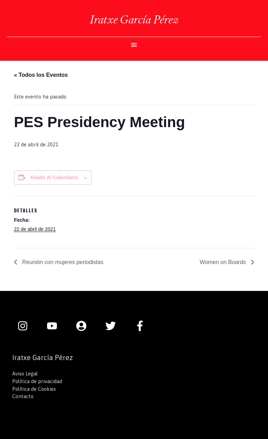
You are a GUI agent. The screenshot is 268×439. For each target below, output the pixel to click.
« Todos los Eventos (41, 75)
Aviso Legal (25, 373)
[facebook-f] (141, 325)
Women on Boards (223, 262)
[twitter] (114, 325)
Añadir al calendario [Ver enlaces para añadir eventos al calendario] (54, 177)
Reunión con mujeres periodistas (62, 262)
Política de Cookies (34, 389)
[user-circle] (85, 325)
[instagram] (26, 325)
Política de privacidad (37, 381)
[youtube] (55, 325)
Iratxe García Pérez (134, 19)
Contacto (23, 396)
